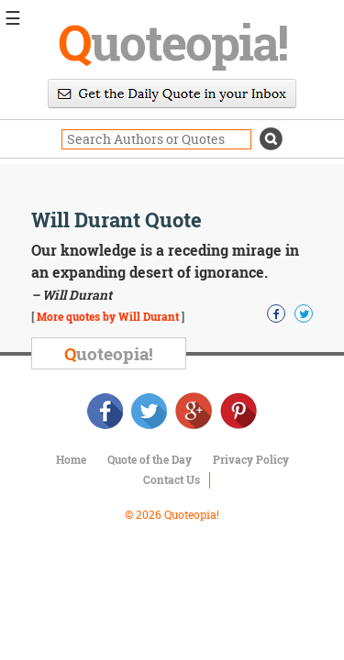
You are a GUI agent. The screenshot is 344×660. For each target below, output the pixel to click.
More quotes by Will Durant (108, 316)
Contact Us (171, 479)
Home (71, 459)
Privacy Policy (251, 459)
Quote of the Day (149, 459)
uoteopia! (172, 41)
